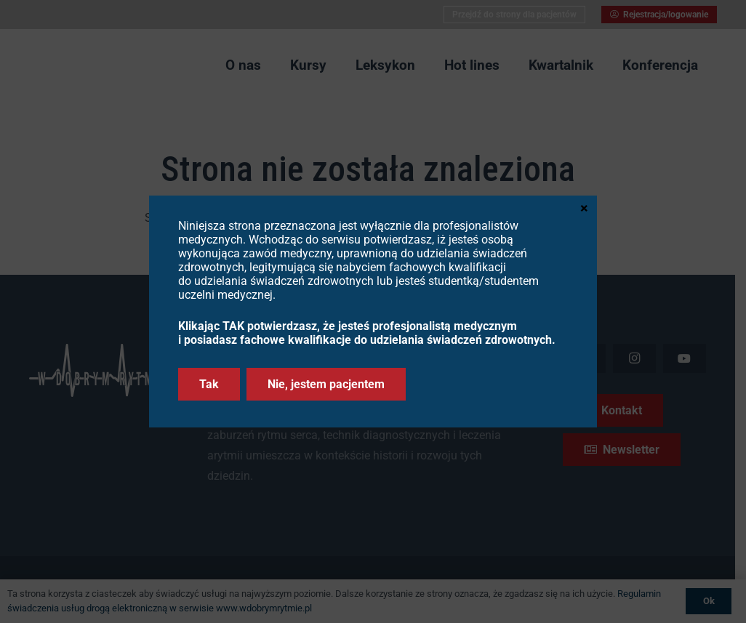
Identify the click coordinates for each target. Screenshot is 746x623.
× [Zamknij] (584, 207)
